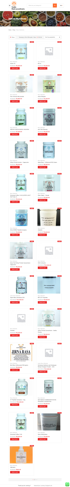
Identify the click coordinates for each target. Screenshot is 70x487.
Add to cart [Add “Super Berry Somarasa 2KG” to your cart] (15, 302)
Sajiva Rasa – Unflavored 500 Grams (47, 162)
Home (10, 30)
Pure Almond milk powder (17, 96)
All (41, 37)
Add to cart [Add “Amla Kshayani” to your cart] (42, 101)
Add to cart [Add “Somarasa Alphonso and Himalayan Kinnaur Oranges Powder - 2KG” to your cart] (42, 371)
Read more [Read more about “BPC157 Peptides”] (42, 302)
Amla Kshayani (42, 96)
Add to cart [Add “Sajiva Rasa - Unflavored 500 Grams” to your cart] (42, 167)
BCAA (39, 63)
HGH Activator (42, 263)
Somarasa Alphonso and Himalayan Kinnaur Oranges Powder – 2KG (47, 366)
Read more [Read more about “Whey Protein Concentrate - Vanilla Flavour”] (42, 337)
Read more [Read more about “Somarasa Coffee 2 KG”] (15, 439)
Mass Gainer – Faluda (43, 195)
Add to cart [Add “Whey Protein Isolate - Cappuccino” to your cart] (15, 167)
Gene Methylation (42, 434)
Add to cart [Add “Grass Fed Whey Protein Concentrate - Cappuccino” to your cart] (15, 269)
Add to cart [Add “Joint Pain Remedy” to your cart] (42, 134)
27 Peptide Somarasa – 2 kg (17, 400)
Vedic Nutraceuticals (18, 8)
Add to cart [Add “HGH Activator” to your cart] (42, 267)
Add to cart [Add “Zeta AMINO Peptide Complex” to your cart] (15, 234)
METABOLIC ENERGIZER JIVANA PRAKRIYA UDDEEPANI (47, 400)
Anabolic (40, 230)
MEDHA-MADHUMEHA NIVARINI (19, 129)
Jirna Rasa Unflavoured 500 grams (19, 365)
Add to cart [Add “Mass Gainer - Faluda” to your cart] (42, 200)
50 (39, 37)
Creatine (12, 330)
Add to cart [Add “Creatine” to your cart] (15, 335)
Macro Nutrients (13, 61)
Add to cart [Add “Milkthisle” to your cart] (15, 472)
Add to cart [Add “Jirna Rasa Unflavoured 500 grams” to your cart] (15, 370)
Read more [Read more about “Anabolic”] (42, 234)
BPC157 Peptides (43, 297)
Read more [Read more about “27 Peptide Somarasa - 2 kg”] (15, 404)
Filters (12, 37)
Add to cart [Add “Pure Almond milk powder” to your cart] (15, 101)
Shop (14, 30)
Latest (11, 295)
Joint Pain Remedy (42, 129)
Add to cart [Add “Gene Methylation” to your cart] (42, 439)
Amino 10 (12, 63)
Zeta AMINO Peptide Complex (18, 230)
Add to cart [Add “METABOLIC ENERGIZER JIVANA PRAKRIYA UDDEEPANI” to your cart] (42, 406)
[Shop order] (52, 37)
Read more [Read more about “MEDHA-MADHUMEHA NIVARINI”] (15, 134)
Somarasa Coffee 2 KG (16, 434)
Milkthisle (12, 467)
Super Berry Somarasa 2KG (17, 297)
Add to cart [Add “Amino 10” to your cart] (15, 68)
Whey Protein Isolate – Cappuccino (19, 162)
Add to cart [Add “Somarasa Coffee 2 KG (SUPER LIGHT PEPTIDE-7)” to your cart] (15, 202)
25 (37, 37)
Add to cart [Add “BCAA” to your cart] (42, 68)
